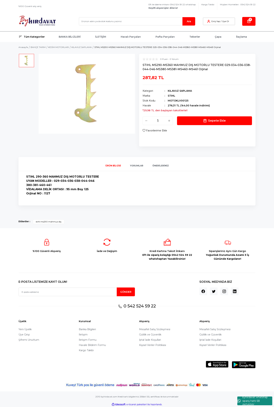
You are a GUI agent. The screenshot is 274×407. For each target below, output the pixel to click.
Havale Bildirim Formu (92, 345)
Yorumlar (136, 165)
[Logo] (37, 21)
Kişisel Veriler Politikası (152, 345)
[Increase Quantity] (169, 121)
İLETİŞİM (100, 36)
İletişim (83, 334)
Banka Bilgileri (87, 329)
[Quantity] (158, 121)
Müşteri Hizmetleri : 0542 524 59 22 (237, 4)
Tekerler (194, 36)
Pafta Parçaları (165, 36)
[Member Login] (208, 21)
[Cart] (248, 21)
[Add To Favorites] (155, 130)
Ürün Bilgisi (113, 165)
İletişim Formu (87, 339)
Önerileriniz (160, 165)
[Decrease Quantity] (146, 121)
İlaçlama (241, 36)
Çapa (218, 36)
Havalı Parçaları (131, 36)
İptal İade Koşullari (150, 339)
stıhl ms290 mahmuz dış (48, 221)
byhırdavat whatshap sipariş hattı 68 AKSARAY (252, 401)
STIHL (171, 95)
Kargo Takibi (207, 4)
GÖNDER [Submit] (125, 291)
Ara (189, 21)
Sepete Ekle (214, 120)
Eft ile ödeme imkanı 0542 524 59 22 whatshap (172, 6)
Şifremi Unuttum (29, 339)
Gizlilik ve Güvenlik (150, 334)
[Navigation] (37, 36)
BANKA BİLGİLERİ (70, 36)
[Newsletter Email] (77, 291)
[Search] (137, 21)
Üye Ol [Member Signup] (225, 21)
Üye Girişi (24, 334)
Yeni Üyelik (25, 329)
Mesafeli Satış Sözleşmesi (154, 329)
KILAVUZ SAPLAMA (180, 90)
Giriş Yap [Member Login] (215, 21)
